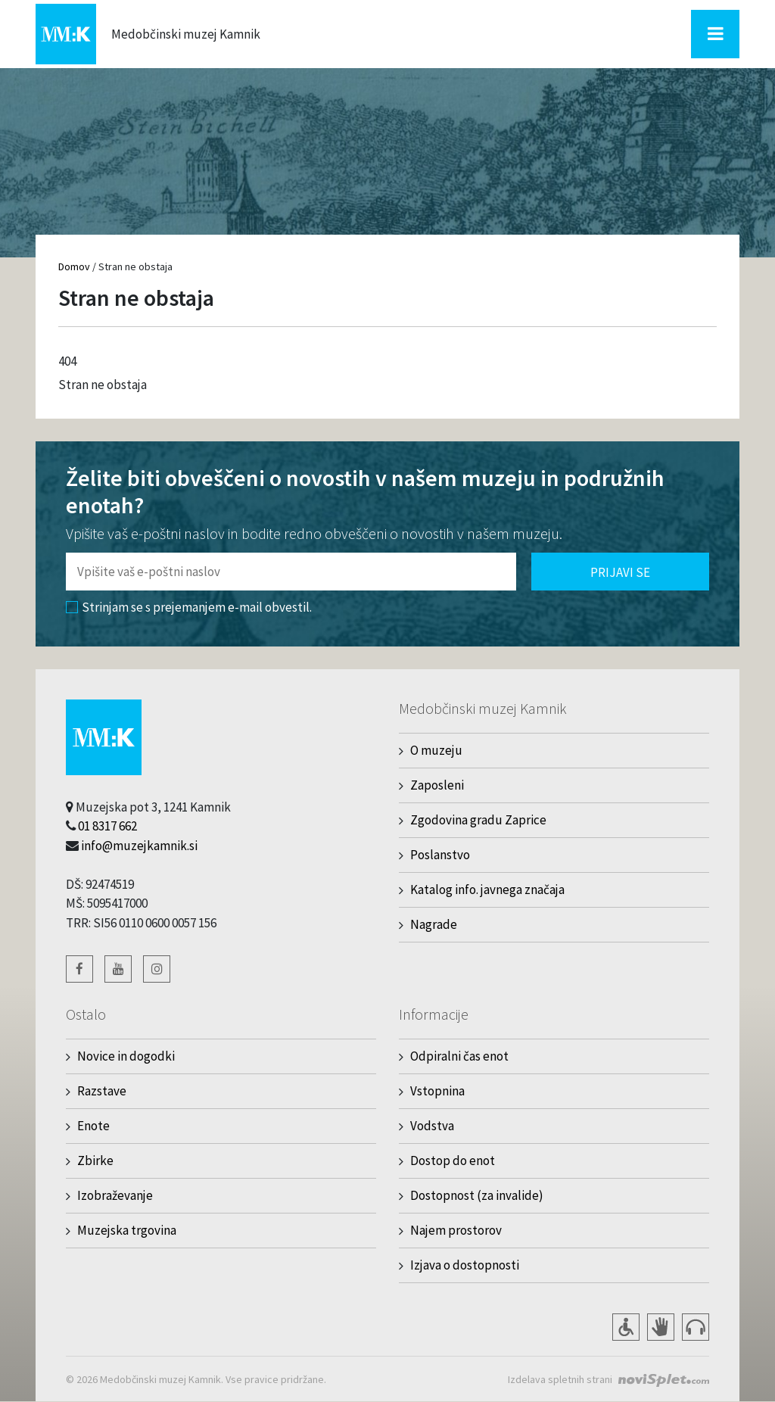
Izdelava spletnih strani (560, 1379)
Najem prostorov (456, 1230)
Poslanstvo (440, 854)
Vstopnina (437, 1091)
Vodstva (432, 1125)
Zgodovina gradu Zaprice (478, 820)
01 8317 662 (107, 826)
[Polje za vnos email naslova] (291, 571)
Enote (93, 1125)
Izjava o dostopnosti (464, 1265)
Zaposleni (437, 785)
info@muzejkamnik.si (139, 845)
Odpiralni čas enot (459, 1056)
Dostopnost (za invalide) (476, 1195)
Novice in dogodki (126, 1056)
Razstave (101, 1091)
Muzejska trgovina (126, 1230)
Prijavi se (620, 572)
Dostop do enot (452, 1160)
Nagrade (433, 924)
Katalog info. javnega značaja (487, 889)
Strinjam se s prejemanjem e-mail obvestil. (189, 607)
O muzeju (436, 750)
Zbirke (95, 1160)
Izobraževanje (115, 1195)
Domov (74, 266)
